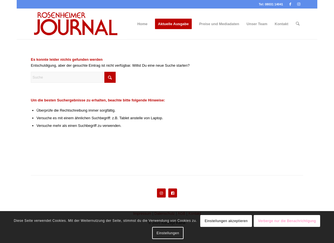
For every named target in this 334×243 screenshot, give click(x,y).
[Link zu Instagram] (299, 4)
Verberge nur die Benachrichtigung (287, 221)
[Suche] (297, 24)
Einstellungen (168, 233)
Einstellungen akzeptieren (226, 221)
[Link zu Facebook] (290, 4)
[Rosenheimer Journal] (79, 24)
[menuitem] (142, 24)
